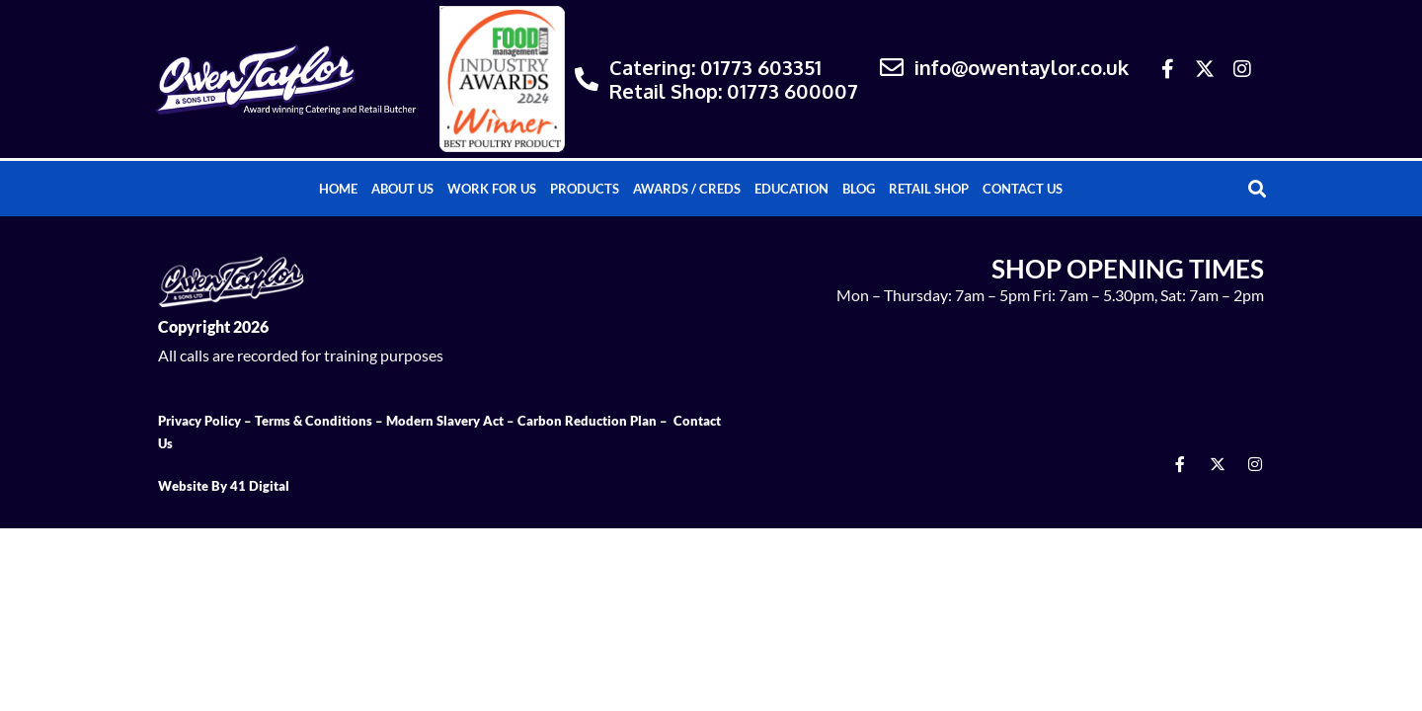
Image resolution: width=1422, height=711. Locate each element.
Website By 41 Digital (223, 486)
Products (584, 189)
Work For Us (491, 189)
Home (338, 189)
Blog (858, 189)
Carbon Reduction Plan (587, 421)
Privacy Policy (199, 421)
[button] (1257, 189)
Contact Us (1023, 189)
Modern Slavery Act (445, 421)
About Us (402, 189)
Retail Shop (929, 189)
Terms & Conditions (313, 421)
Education (791, 189)
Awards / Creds (687, 189)
